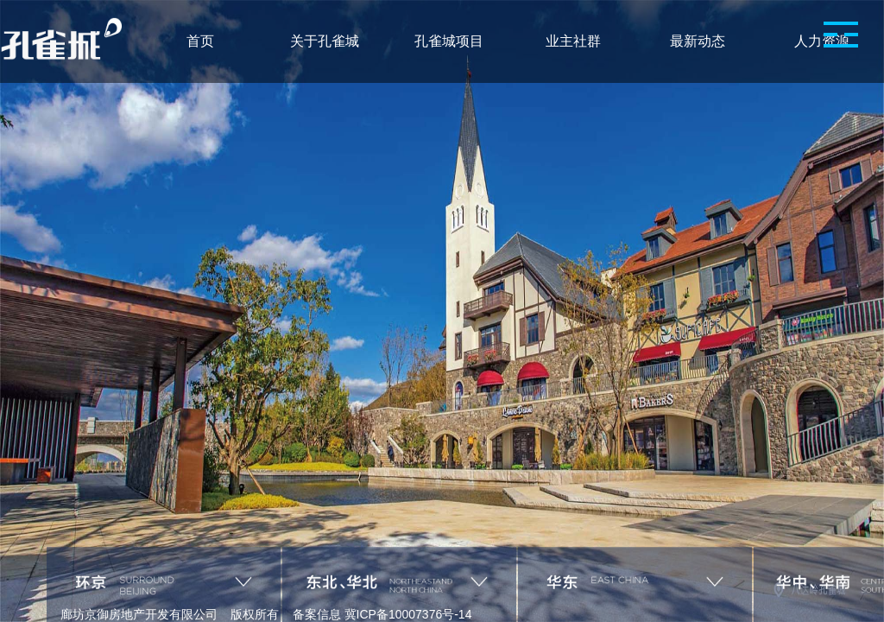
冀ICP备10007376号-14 (408, 614)
